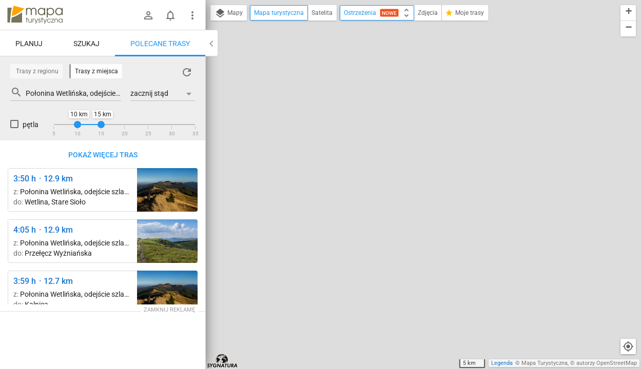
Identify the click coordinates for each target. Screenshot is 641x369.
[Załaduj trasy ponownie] (187, 72)
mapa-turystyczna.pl (35, 15)
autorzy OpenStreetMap (606, 363)
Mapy (229, 13)
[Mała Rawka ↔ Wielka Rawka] (167, 241)
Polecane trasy (160, 43)
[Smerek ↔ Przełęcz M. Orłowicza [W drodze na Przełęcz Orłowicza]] (167, 190)
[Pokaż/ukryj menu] (192, 15)
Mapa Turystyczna (544, 363)
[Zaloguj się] (148, 15)
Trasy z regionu (37, 71)
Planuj (29, 43)
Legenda (502, 363)
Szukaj (86, 43)
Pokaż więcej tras (103, 155)
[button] (628, 13)
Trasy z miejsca (96, 71)
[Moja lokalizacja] (628, 346)
